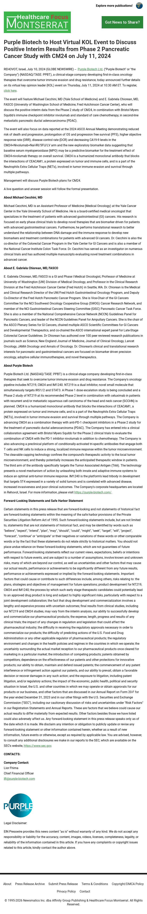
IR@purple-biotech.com (19, 779)
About (7, 884)
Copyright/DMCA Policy (128, 884)
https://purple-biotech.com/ (92, 492)
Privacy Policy (66, 891)
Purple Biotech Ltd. (90, 69)
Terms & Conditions (95, 884)
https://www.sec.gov (37, 746)
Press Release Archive (30, 884)
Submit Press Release (63, 884)
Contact (85, 891)
